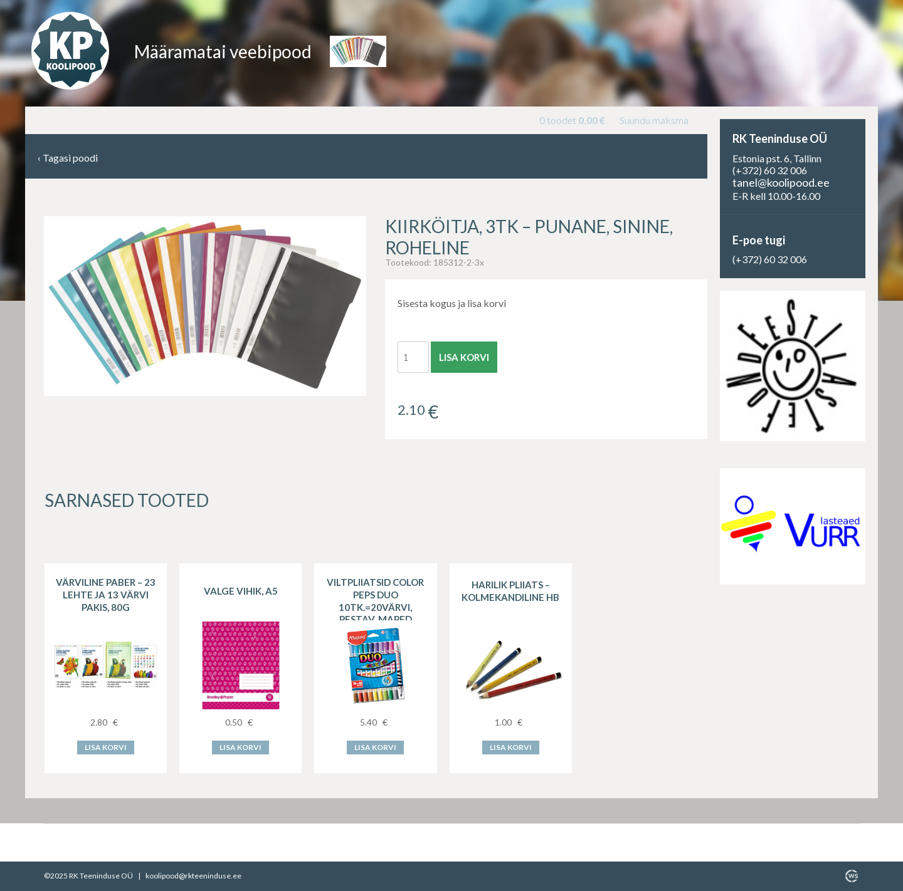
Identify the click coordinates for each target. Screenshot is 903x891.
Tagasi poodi (68, 158)
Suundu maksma (654, 120)
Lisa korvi (464, 357)
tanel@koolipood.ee (781, 182)
